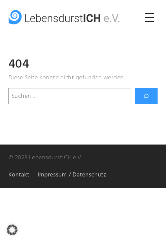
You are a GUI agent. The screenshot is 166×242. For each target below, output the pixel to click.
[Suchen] (146, 96)
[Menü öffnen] (149, 17)
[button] (12, 230)
